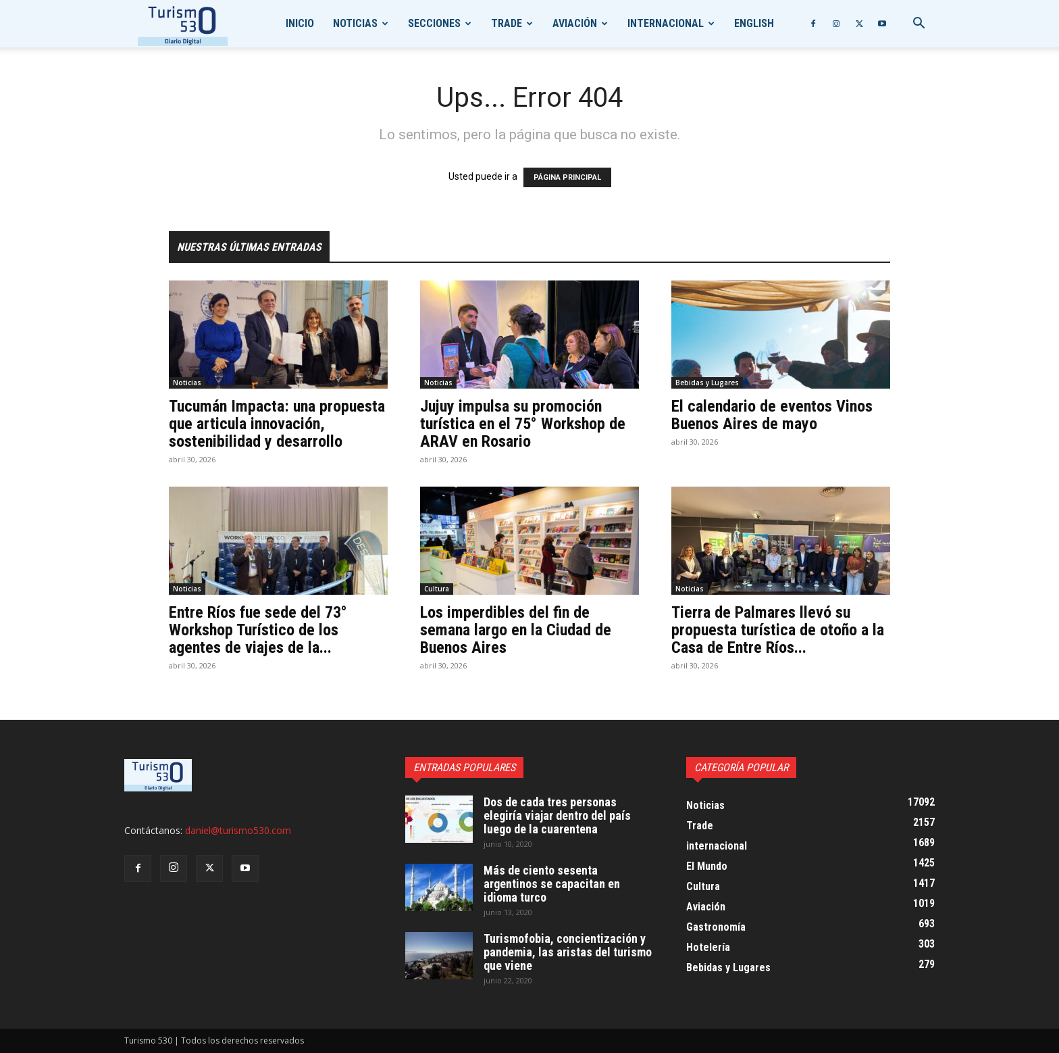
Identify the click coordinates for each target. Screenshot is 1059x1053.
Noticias (355, 23)
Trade (506, 23)
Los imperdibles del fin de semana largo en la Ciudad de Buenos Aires (515, 630)
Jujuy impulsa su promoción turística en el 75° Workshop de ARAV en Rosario (522, 424)
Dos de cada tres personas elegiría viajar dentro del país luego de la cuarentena (557, 815)
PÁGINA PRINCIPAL (567, 177)
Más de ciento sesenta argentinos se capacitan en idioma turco (552, 883)
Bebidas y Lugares (707, 382)
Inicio (300, 23)
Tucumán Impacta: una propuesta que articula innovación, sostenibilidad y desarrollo (277, 424)
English (754, 23)
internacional (665, 23)
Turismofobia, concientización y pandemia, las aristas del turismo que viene (568, 952)
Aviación (574, 23)
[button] (918, 24)
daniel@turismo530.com (238, 830)
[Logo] (183, 24)
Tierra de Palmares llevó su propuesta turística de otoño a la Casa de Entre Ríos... (777, 630)
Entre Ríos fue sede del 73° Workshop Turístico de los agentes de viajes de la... (258, 630)
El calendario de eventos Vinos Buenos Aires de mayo (772, 415)
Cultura (436, 588)
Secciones (434, 23)
